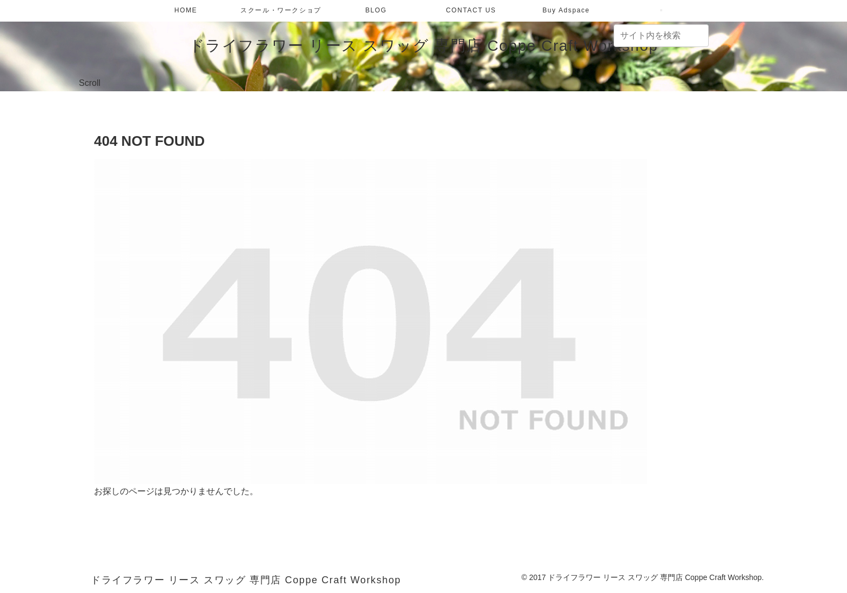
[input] (661, 35)
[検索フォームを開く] (661, 10)
